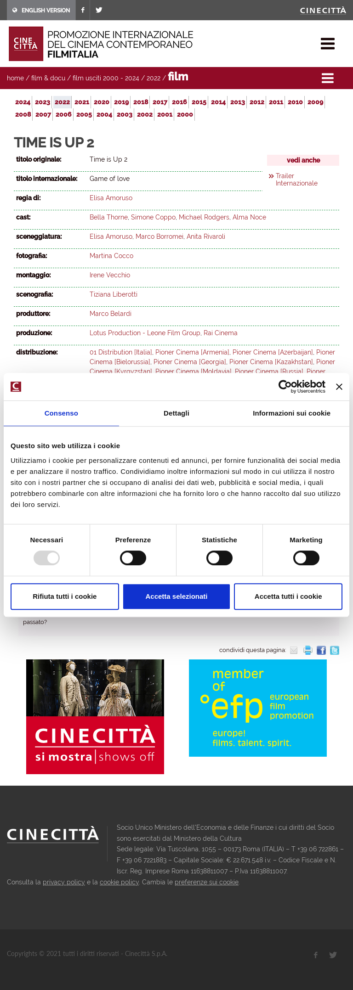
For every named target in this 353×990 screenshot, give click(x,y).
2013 (237, 102)
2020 (101, 102)
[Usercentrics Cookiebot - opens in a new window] (285, 387)
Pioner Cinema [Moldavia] (193, 371)
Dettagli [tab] (176, 413)
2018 (140, 102)
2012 (257, 102)
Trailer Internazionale (297, 179)
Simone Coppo (153, 217)
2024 (22, 102)
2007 (43, 114)
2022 (153, 78)
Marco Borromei (159, 236)
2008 (23, 114)
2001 (164, 114)
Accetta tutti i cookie (288, 596)
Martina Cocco (111, 255)
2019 (121, 102)
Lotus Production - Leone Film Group (145, 333)
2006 (64, 114)
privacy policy (64, 882)
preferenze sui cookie (207, 882)
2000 (185, 114)
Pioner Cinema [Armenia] (192, 352)
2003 (124, 114)
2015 (199, 102)
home (15, 78)
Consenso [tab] (61, 413)
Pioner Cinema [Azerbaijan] (273, 352)
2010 (295, 102)
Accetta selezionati (176, 596)
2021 (81, 102)
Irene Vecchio (110, 275)
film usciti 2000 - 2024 (106, 78)
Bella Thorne (109, 217)
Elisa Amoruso (111, 198)
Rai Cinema (221, 333)
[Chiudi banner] (339, 386)
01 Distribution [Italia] (121, 352)
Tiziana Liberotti (113, 294)
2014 (218, 102)
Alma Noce (249, 217)
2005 (84, 114)
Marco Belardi (110, 313)
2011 (276, 102)
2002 (145, 114)
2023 (42, 102)
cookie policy (119, 882)
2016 (179, 102)
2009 (315, 102)
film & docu (48, 78)
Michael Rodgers (204, 217)
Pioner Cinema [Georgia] (190, 362)
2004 (104, 114)
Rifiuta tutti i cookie (65, 596)
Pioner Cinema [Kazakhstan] (271, 362)
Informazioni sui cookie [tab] (291, 413)
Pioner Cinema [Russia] (269, 371)
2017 (160, 102)
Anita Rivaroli (206, 236)
